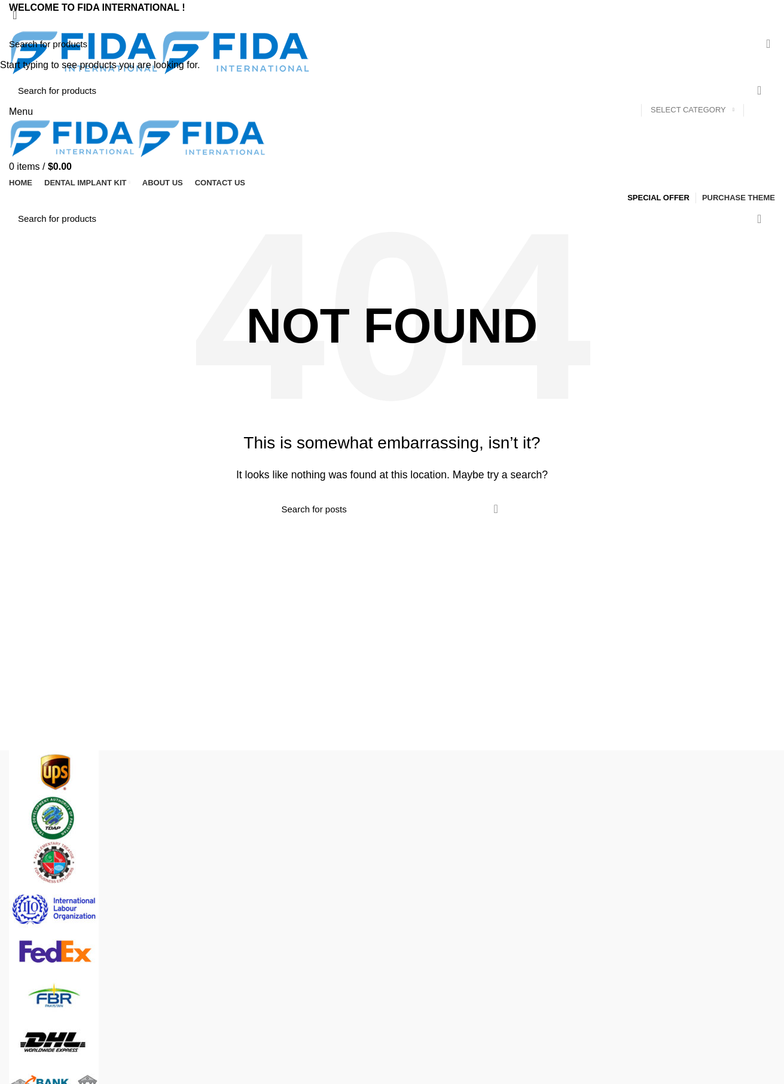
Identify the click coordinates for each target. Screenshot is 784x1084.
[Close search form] (15, 15)
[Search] (392, 43)
